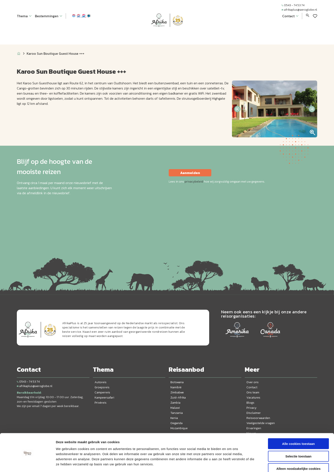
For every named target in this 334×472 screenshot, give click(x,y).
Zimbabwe (177, 392)
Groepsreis (102, 387)
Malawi (175, 408)
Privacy (251, 408)
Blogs (250, 402)
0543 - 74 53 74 (293, 5)
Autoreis (101, 382)
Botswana (177, 382)
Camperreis (102, 392)
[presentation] (237, 109)
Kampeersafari (104, 397)
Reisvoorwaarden (258, 418)
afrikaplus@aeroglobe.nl (299, 9)
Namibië (175, 387)
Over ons (252, 382)
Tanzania (176, 413)
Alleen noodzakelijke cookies (298, 454)
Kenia (174, 418)
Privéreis (101, 402)
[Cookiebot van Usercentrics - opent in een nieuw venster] (27, 463)
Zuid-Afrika (178, 397)
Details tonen (230, 463)
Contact (251, 387)
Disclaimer (253, 413)
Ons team (252, 392)
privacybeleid (194, 181)
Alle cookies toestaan (298, 429)
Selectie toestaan (298, 442)
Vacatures (253, 397)
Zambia (175, 402)
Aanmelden (190, 172)
